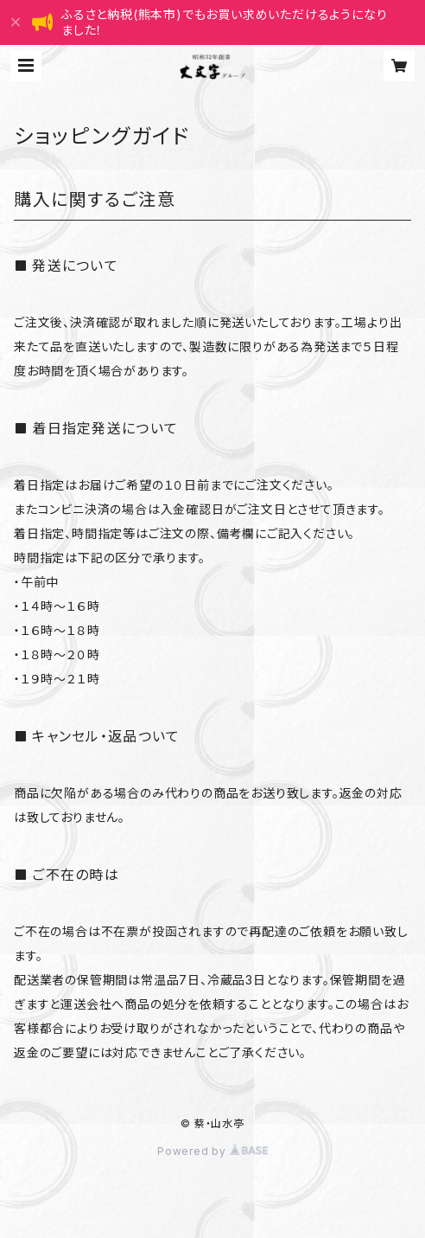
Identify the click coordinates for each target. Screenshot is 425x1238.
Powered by (212, 1151)
